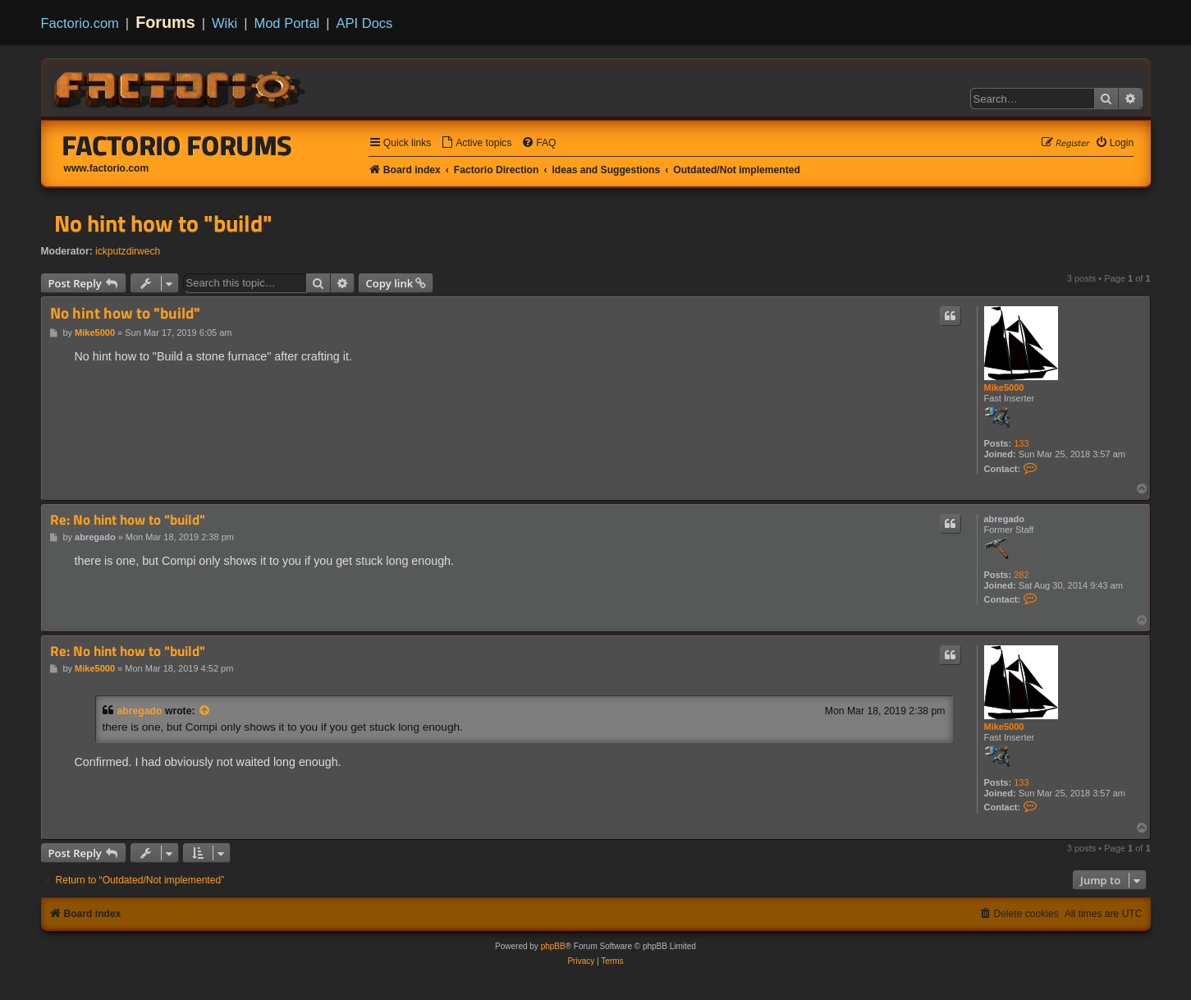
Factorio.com (80, 23)
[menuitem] (476, 143)
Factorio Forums (177, 145)
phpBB (553, 946)
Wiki (224, 23)
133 (1021, 443)
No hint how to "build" (163, 223)
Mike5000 (1004, 387)
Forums (165, 22)
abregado (1004, 519)
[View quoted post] (205, 711)
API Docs (365, 23)
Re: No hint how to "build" (127, 520)
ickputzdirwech (127, 251)
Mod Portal (286, 23)
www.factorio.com (106, 168)
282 (1021, 575)
